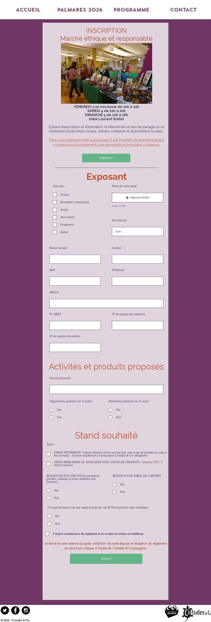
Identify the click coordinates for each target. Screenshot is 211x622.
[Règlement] (106, 158)
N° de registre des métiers (64, 336)
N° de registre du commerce (128, 314)
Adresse (54, 292)
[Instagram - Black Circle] (26, 610)
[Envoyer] (106, 559)
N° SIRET (55, 314)
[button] (137, 197)
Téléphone (118, 270)
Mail (52, 270)
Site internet (119, 220)
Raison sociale (58, 248)
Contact (116, 248)
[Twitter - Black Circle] (5, 610)
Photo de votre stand (124, 186)
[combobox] (106, 303)
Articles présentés (60, 378)
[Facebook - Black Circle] (15, 610)
